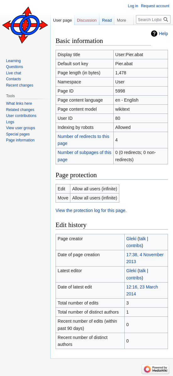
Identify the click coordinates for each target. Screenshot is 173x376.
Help (163, 33)
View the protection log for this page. (91, 210)
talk (142, 238)
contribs (134, 245)
